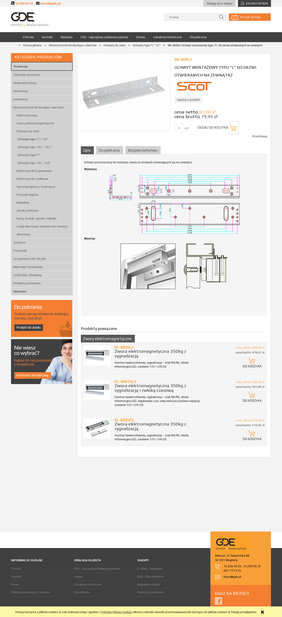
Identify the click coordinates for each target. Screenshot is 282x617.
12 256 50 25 (232, 566)
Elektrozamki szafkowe (32, 178)
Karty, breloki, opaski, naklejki (36, 218)
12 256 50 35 (24, 3)
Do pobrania (82, 592)
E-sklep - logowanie (150, 568)
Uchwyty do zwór (28, 131)
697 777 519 (232, 570)
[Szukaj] (221, 17)
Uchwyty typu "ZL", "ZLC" (35, 147)
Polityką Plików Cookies (116, 612)
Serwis (15, 584)
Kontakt (16, 576)
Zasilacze (19, 242)
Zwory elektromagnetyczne (35, 123)
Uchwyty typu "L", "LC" (33, 139)
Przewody (20, 250)
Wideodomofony (24, 83)
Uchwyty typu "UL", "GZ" (34, 163)
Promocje (21, 66)
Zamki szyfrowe (27, 210)
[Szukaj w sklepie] (191, 17)
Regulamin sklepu (148, 584)
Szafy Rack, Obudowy (27, 275)
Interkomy (20, 99)
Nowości (19, 291)
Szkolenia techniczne (87, 584)
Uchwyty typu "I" (29, 155)
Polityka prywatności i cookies (30, 592)
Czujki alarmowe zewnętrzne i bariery (42, 226)
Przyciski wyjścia (27, 194)
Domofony (20, 91)
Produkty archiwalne (27, 283)
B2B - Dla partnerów (150, 576)
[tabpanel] (174, 236)
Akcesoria (23, 234)
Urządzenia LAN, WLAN (29, 258)
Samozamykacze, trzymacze (36, 186)
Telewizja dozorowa (26, 74)
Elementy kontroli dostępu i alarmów (38, 107)
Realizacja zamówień (150, 592)
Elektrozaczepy (27, 115)
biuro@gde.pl (50, 3)
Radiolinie (23, 202)
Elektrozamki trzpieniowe (34, 171)
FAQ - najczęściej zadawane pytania (97, 568)
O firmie (16, 568)
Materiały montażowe (28, 267)
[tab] (88, 150)
